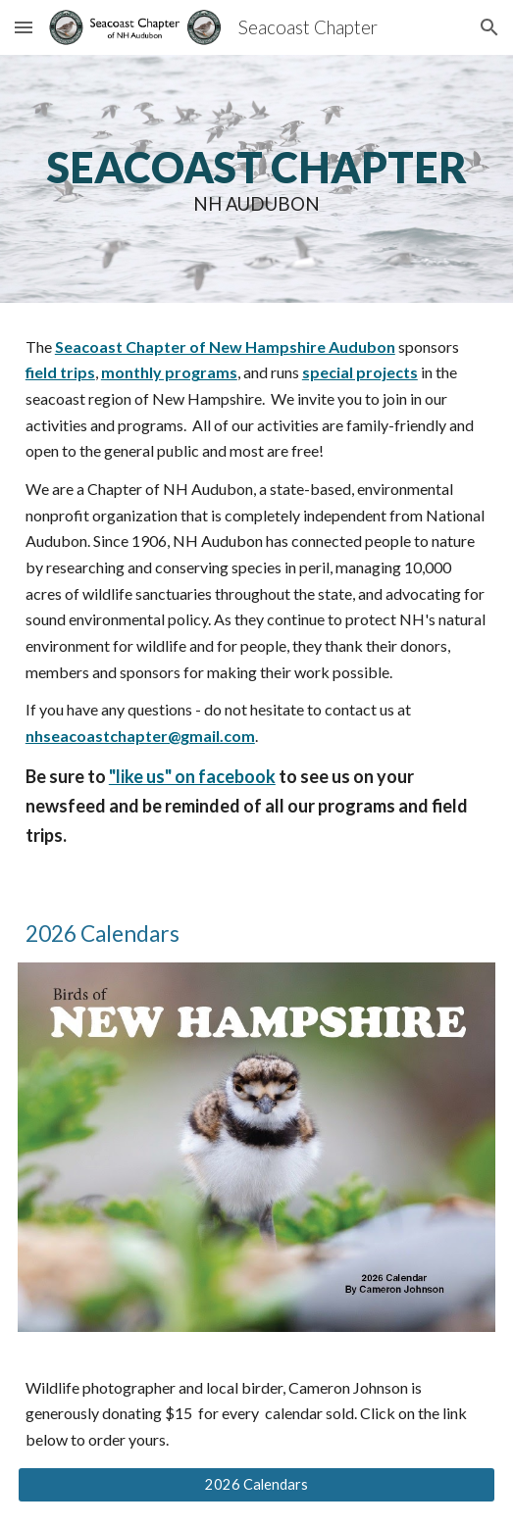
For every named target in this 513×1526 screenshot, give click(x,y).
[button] (23, 27)
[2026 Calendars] (256, 1484)
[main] (256, 178)
